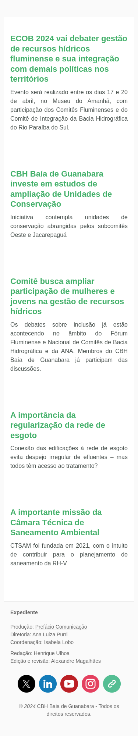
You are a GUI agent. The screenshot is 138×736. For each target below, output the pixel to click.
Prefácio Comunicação (61, 627)
